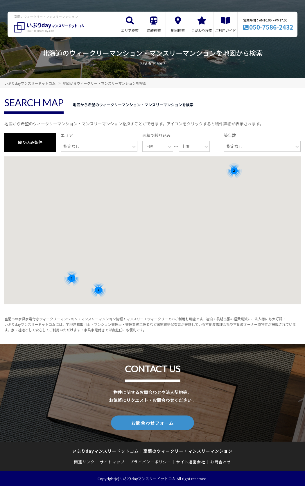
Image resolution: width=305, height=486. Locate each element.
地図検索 (178, 30)
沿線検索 (154, 30)
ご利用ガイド (225, 30)
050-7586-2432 (271, 27)
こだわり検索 (201, 30)
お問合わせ (220, 461)
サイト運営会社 (190, 461)
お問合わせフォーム (152, 422)
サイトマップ (112, 461)
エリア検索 (130, 30)
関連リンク (84, 461)
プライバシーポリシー (150, 461)
